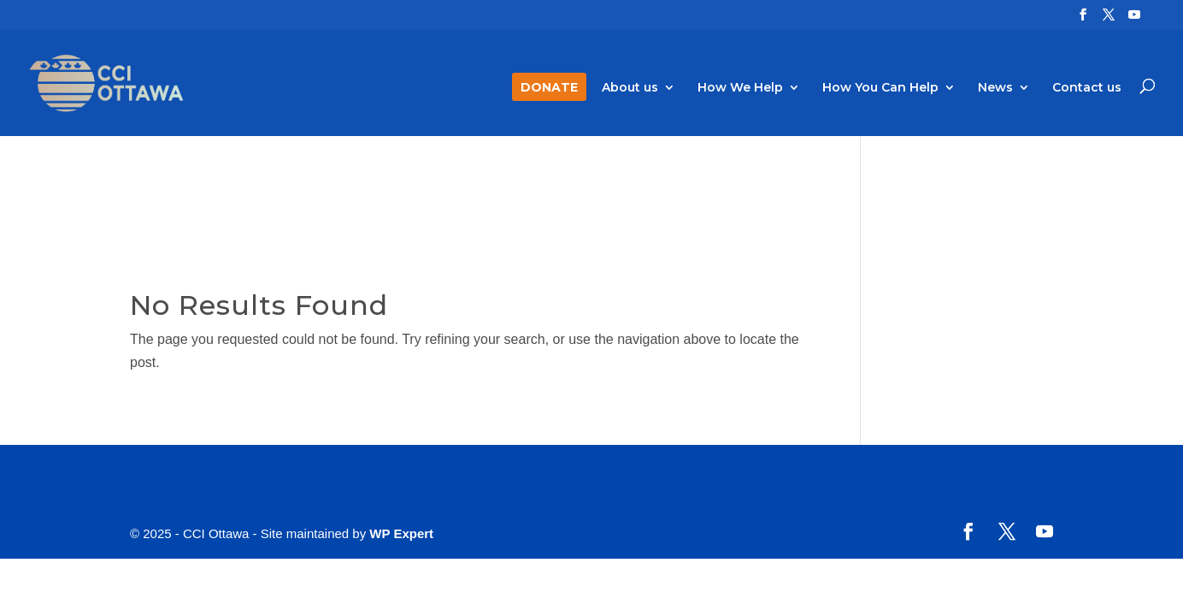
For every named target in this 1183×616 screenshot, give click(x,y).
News (995, 88)
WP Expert (401, 533)
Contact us (1086, 88)
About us (630, 88)
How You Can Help (880, 88)
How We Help (740, 88)
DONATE (549, 88)
